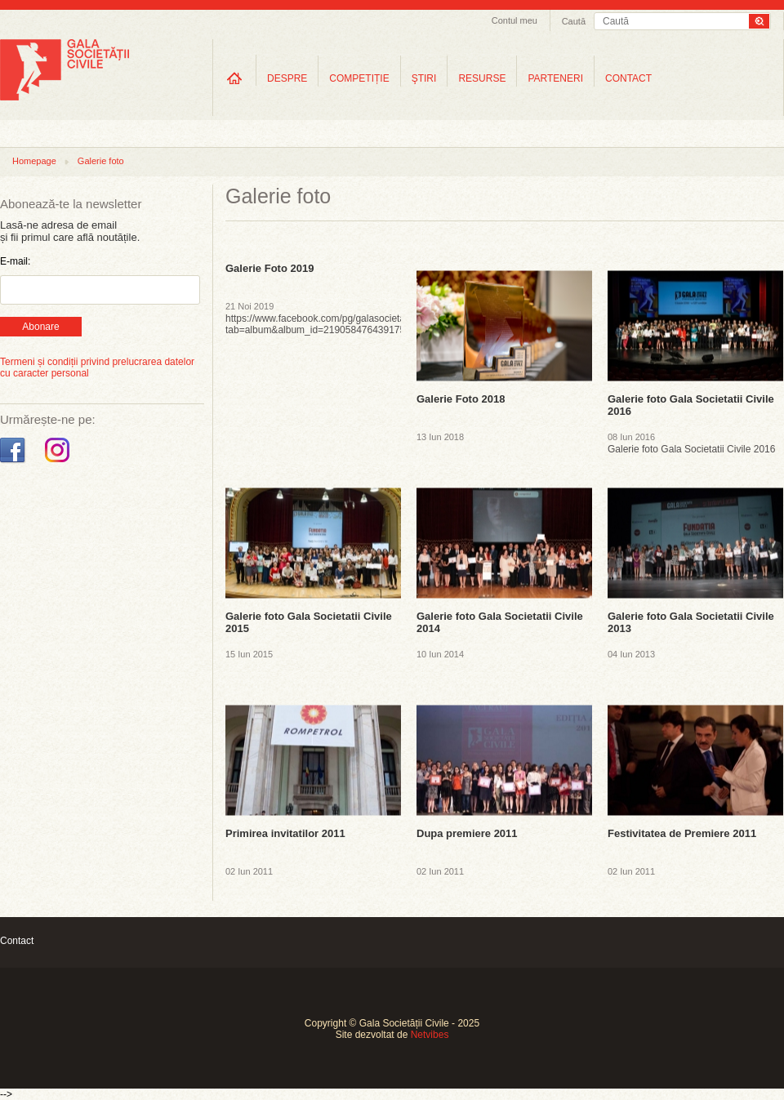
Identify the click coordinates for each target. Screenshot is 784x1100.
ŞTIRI (424, 78)
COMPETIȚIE (359, 78)
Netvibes (430, 1034)
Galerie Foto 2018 (460, 399)
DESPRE (287, 78)
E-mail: (15, 261)
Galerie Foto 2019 (269, 268)
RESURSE (482, 78)
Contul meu (514, 20)
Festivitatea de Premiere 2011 (682, 833)
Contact (16, 940)
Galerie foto (101, 161)
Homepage (34, 161)
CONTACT (628, 78)
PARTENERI (555, 78)
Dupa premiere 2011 (467, 833)
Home (234, 78)
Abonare (40, 326)
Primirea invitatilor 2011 (285, 833)
